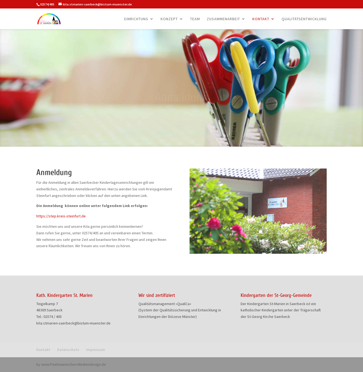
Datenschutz (68, 349)
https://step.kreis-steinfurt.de (61, 216)
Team (195, 19)
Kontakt (260, 19)
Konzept (169, 19)
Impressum (95, 349)
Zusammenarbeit (223, 19)
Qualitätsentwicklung (304, 19)
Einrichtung (136, 19)
